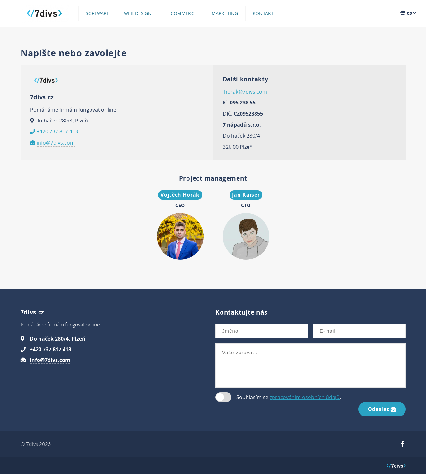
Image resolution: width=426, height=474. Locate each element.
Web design (138, 13)
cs (408, 12)
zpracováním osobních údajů (305, 397)
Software (97, 13)
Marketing (225, 13)
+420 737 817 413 (57, 131)
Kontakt (263, 13)
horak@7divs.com (245, 91)
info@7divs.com (56, 142)
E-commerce (181, 13)
